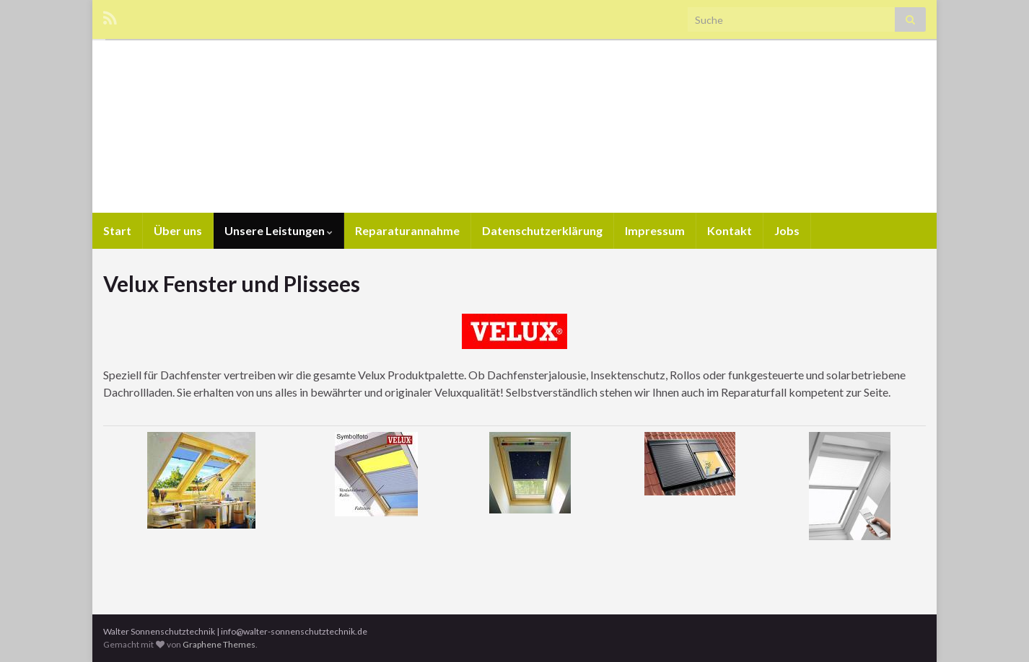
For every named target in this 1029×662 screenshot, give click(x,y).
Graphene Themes (219, 644)
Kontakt (729, 230)
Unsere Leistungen (278, 230)
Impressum (655, 230)
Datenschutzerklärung (542, 230)
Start (117, 230)
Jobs (787, 230)
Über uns (178, 230)
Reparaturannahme (407, 230)
